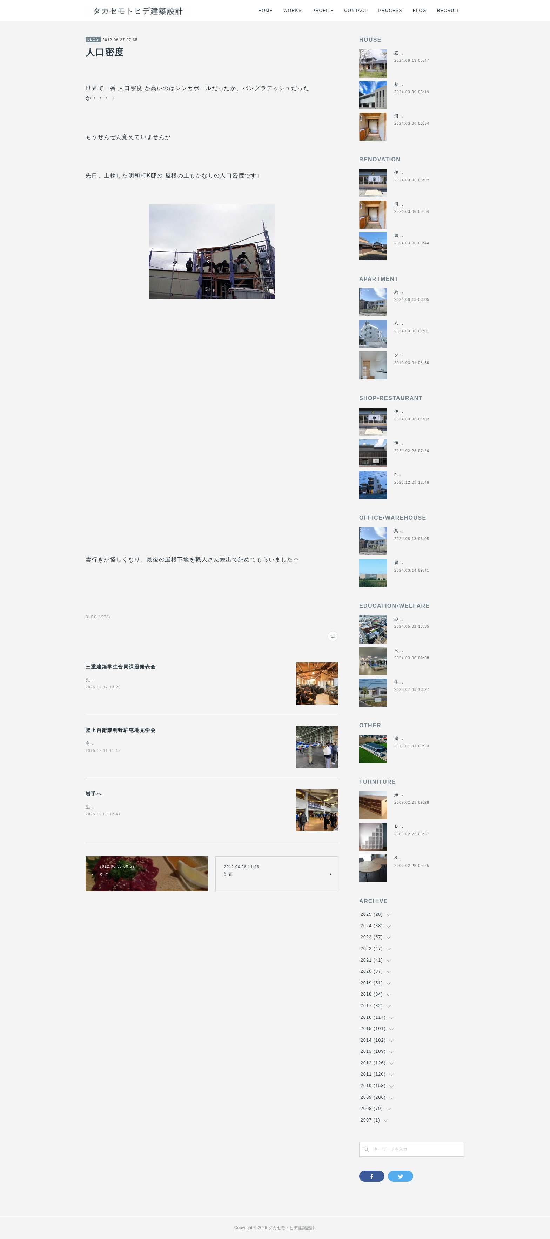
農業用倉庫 (406, 562)
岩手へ (94, 793)
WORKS (292, 10)
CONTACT (356, 10)
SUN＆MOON (409, 857)
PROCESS (390, 10)
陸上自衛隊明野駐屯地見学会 (121, 730)
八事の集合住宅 (410, 323)
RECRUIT (448, 10)
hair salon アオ (411, 474)
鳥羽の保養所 (408, 291)
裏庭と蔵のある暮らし (417, 235)
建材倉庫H (405, 738)
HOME (265, 10)
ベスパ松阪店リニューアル (422, 650)
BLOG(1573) (98, 617)
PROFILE (323, 10)
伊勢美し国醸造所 (413, 442)
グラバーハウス (410, 354)
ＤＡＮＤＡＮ (408, 826)
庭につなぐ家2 (409, 52)
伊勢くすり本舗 (410, 172)
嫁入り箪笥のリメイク (417, 794)
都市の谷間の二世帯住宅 (420, 84)
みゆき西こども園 (413, 619)
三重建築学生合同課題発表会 (121, 666)
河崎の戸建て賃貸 (413, 116)
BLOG (420, 10)
